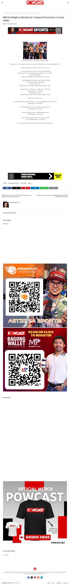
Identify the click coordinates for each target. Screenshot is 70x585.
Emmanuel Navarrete (13, 183)
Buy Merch (59, 583)
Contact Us (66, 583)
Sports (29, 183)
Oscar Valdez (23, 183)
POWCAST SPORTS (15, 583)
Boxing (7, 13)
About (53, 583)
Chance (6, 24)
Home (4, 13)
